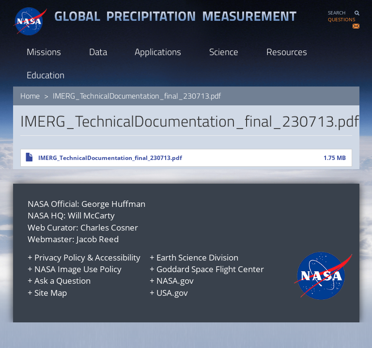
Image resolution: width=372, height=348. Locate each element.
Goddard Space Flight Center (210, 269)
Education (45, 75)
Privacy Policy (59, 257)
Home (30, 96)
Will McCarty (91, 215)
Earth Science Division (197, 257)
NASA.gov (175, 280)
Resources (286, 51)
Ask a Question (62, 280)
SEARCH (336, 13)
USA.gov (172, 292)
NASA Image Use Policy (78, 269)
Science (223, 51)
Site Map (50, 292)
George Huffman (113, 203)
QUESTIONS (341, 19)
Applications (158, 51)
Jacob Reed (98, 239)
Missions (44, 51)
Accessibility (117, 257)
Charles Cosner (109, 227)
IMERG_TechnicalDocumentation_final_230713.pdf (110, 158)
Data (98, 51)
